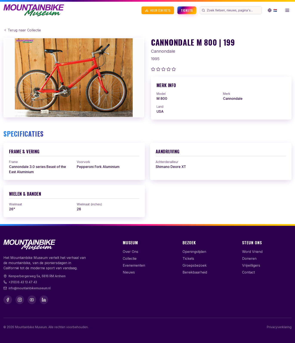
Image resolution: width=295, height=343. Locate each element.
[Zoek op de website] (234, 10)
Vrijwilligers (251, 265)
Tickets (187, 10)
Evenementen (134, 265)
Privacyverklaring (279, 327)
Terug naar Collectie (22, 30)
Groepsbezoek (195, 265)
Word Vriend (252, 251)
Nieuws (129, 272)
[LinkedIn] (44, 299)
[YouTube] (32, 299)
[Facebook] (7, 299)
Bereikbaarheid (195, 272)
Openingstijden (194, 251)
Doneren (249, 258)
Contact (248, 272)
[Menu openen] (287, 10)
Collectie (130, 258)
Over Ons (130, 251)
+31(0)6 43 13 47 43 (23, 282)
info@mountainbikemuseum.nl (30, 288)
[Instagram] (19, 299)
